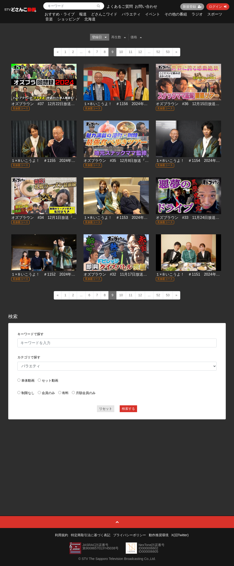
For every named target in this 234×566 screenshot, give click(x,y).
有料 (65, 393)
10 (121, 52)
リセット (105, 408)
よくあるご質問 (120, 6)
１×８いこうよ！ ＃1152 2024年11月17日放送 (53, 274)
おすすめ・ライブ (60, 14)
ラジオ (197, 14)
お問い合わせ (146, 6)
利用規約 (61, 535)
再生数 (118, 37)
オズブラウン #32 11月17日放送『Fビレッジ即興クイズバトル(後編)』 (146, 274)
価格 (136, 37)
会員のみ (48, 393)
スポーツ (214, 14)
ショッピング (68, 19)
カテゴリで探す (28, 357)
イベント (152, 14)
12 (140, 52)
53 (168, 52)
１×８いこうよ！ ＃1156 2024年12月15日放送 (125, 104)
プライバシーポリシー (129, 535)
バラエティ (131, 14)
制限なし (28, 393)
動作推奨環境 (159, 535)
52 (158, 52)
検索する (128, 408)
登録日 (99, 37)
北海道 (90, 19)
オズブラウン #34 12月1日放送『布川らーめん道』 (57, 218)
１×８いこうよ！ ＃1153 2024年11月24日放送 (125, 218)
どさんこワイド (104, 14)
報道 (83, 14)
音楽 (49, 19)
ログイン (218, 6)
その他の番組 (176, 14)
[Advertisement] (117, 457)
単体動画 (28, 380)
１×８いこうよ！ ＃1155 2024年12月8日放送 (52, 161)
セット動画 (50, 380)
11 (131, 52)
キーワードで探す (30, 334)
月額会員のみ (86, 393)
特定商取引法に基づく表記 (90, 535)
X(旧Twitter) (180, 535)
